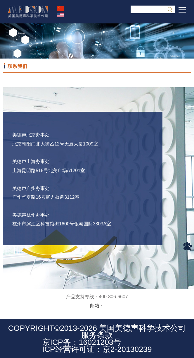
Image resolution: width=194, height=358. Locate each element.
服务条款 (97, 335)
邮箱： (97, 305)
